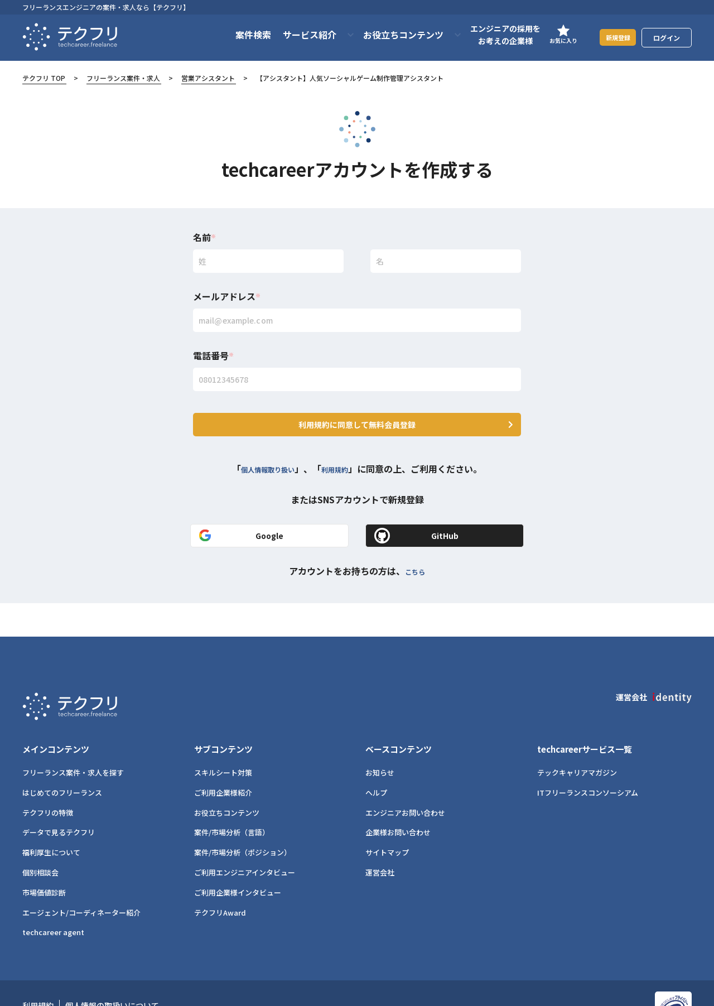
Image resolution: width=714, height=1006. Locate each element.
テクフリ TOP (43, 78)
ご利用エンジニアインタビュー (244, 839)
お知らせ (379, 739)
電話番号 (213, 355)
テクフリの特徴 (47, 779)
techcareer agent (53, 898)
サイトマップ (387, 819)
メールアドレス (226, 296)
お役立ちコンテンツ (226, 779)
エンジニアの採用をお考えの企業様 (491, 34)
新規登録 (610, 37)
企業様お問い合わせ (398, 799)
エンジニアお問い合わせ (405, 779)
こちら (415, 557)
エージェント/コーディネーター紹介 (81, 879)
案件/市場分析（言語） (231, 799)
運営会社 (379, 839)
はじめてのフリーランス (62, 759)
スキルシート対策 (223, 739)
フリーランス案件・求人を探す (73, 739)
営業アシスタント (208, 78)
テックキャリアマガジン (577, 739)
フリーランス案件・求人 (123, 78)
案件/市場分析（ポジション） (242, 819)
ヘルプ (376, 759)
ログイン (666, 37)
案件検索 (239, 34)
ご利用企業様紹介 (223, 759)
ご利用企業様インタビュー (237, 859)
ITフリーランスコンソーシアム (587, 759)
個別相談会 (40, 839)
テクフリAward (220, 879)
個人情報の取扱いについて (112, 972)
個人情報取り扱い (263, 454)
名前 (204, 237)
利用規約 (343, 454)
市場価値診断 (44, 859)
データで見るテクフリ (58, 799)
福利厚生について (51, 819)
